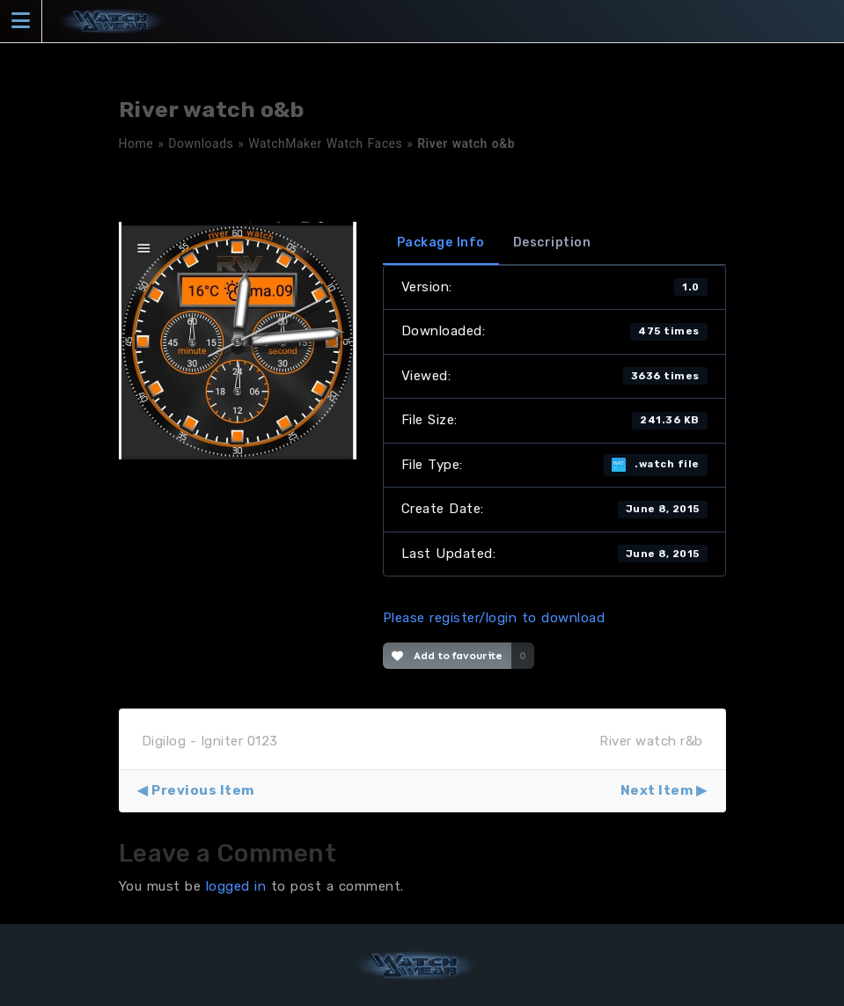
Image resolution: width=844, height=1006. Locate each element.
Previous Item (202, 790)
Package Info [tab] (441, 242)
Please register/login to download (494, 618)
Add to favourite (447, 656)
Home (136, 143)
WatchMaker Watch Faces (325, 143)
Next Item (657, 790)
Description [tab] (552, 242)
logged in (236, 886)
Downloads (200, 143)
